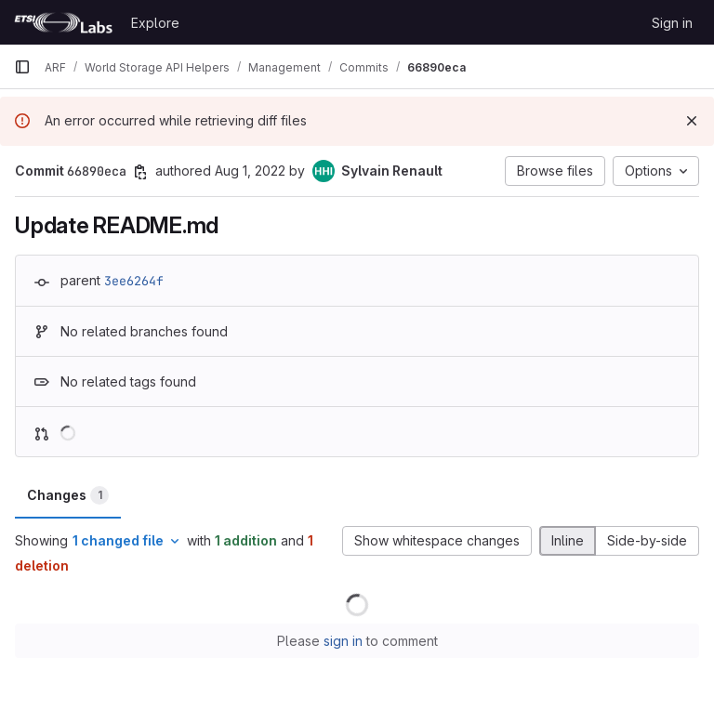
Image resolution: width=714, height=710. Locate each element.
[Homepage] (63, 22)
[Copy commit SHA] (140, 172)
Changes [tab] (68, 495)
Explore (155, 23)
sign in (343, 641)
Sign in (672, 23)
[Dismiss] (692, 121)
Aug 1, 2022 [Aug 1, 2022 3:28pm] (250, 170)
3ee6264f (134, 280)
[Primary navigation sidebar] (22, 67)
